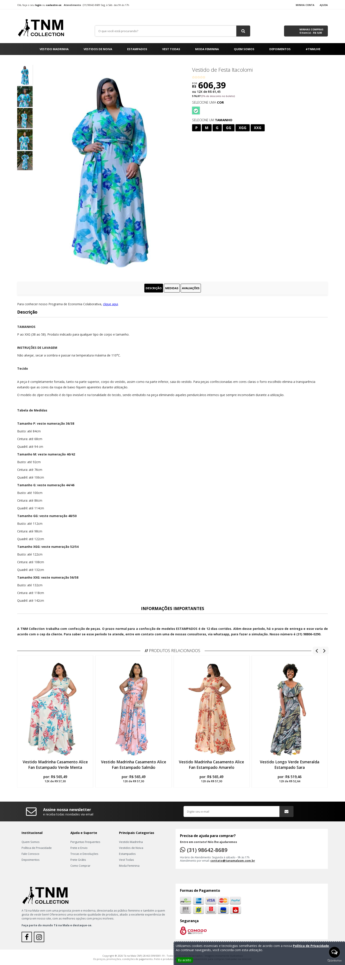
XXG (257, 127)
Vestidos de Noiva (98, 49)
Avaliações (191, 288)
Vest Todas (171, 49)
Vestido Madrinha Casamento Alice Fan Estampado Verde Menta (55, 764)
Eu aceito (184, 960)
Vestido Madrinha (54, 49)
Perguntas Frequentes (85, 842)
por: (55, 778)
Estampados (137, 49)
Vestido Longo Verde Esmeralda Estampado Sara (289, 764)
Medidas (171, 288)
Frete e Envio (79, 848)
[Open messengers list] (334, 952)
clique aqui (110, 304)
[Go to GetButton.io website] (334, 960)
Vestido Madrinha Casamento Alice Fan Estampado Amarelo (211, 764)
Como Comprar (80, 866)
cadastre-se (53, 5)
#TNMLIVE (313, 49)
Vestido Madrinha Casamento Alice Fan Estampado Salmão (133, 764)
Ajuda (324, 5)
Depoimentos (280, 49)
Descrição (154, 288)
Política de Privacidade (37, 848)
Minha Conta (305, 5)
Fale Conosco (30, 854)
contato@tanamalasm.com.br (232, 861)
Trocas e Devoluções (84, 854)
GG (228, 127)
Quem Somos (244, 49)
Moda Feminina (207, 49)
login (38, 5)
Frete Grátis (78, 860)
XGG (242, 127)
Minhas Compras (311, 31)
